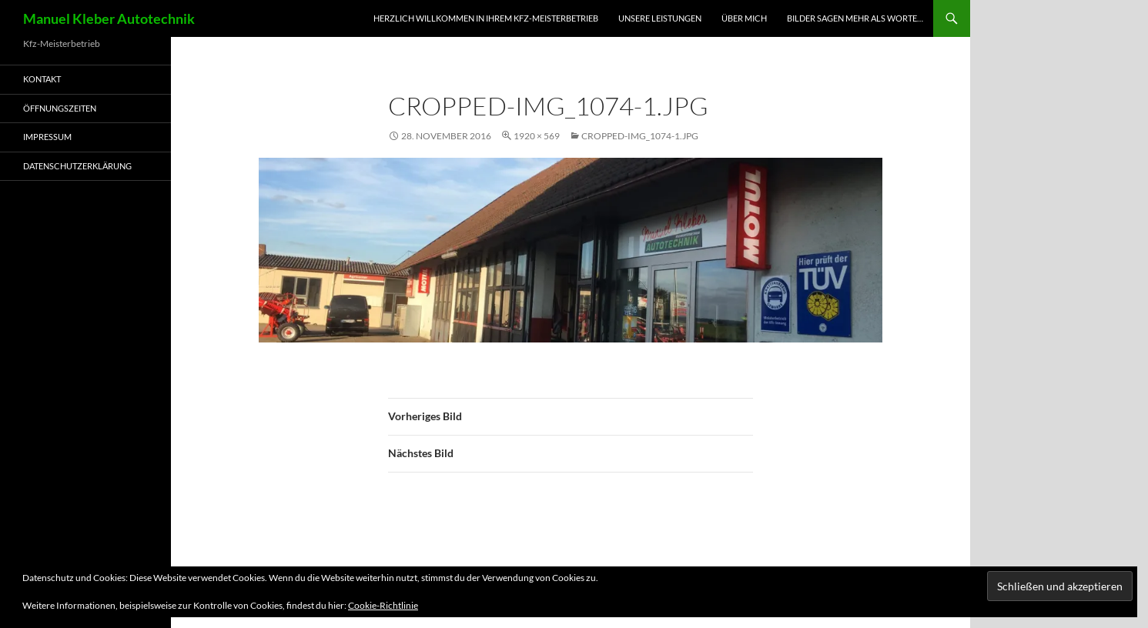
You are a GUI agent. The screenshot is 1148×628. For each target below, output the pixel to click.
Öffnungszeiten (59, 108)
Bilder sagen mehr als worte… (855, 18)
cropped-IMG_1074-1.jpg (639, 136)
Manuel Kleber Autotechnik (109, 18)
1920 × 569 (537, 136)
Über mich (744, 18)
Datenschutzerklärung (77, 166)
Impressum (47, 137)
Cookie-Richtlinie (383, 605)
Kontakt (42, 79)
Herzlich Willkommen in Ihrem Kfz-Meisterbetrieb (485, 18)
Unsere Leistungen (659, 18)
